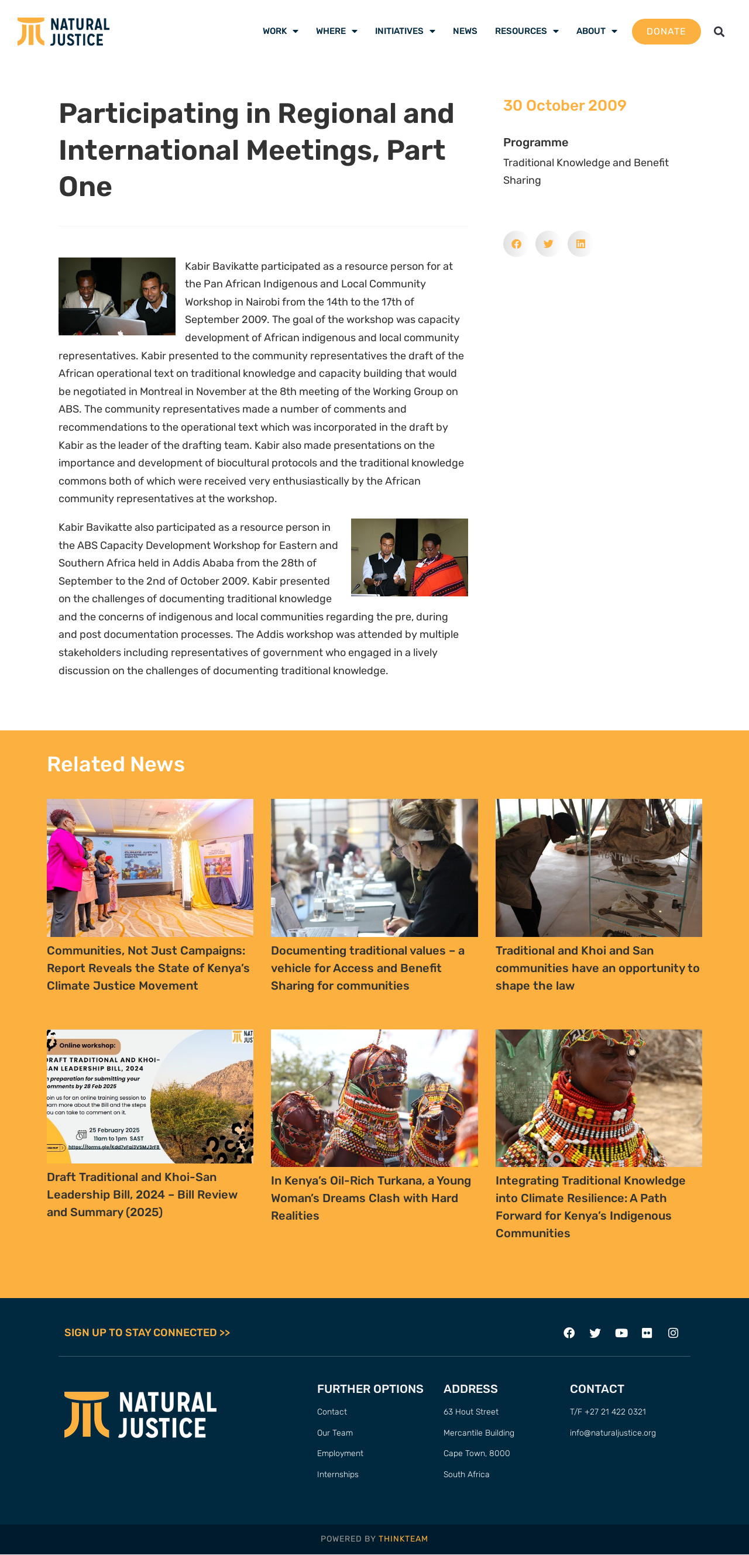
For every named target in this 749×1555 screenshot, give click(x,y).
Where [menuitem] (337, 31)
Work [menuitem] (280, 31)
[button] (719, 31)
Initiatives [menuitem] (405, 31)
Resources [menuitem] (527, 31)
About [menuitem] (596, 31)
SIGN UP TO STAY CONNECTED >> (147, 1333)
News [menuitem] (465, 31)
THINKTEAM (403, 1539)
